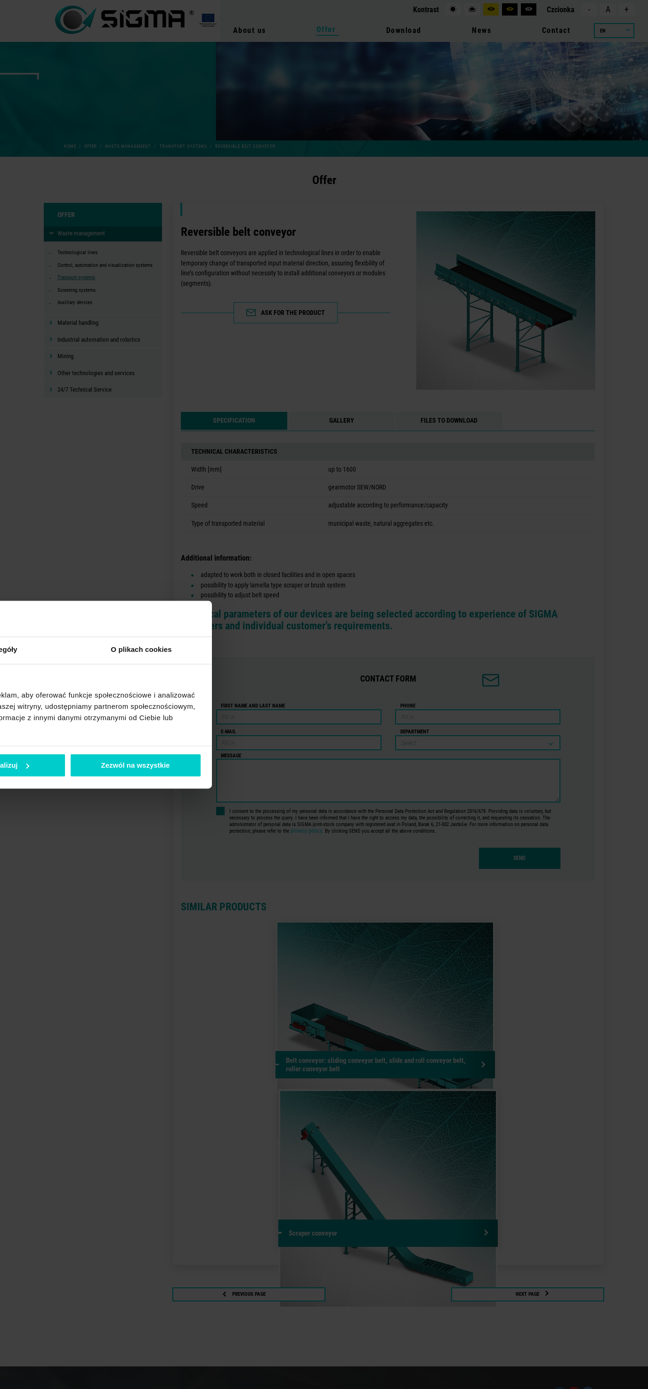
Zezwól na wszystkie (459, 765)
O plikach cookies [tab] (465, 650)
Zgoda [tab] (183, 650)
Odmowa (188, 765)
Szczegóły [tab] (324, 650)
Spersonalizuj (324, 765)
